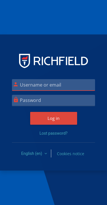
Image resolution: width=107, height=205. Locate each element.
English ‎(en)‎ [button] (32, 153)
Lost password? (53, 133)
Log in (53, 118)
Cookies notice (70, 153)
